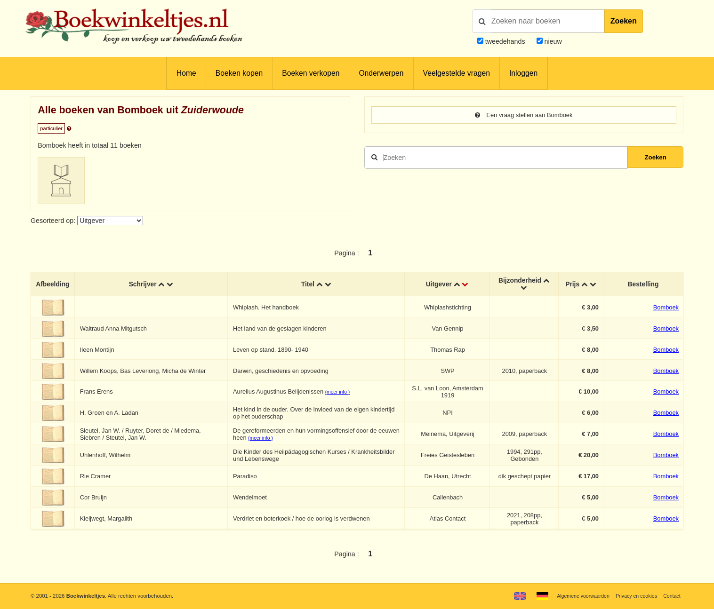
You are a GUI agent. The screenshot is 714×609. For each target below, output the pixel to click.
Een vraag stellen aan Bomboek (524, 115)
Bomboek (666, 308)
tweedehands (505, 41)
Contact (671, 596)
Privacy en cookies (633, 596)
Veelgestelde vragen (456, 73)
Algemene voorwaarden (576, 596)
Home (186, 73)
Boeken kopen (239, 73)
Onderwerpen (381, 73)
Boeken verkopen (310, 73)
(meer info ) (338, 393)
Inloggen (523, 73)
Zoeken (623, 21)
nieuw (552, 41)
